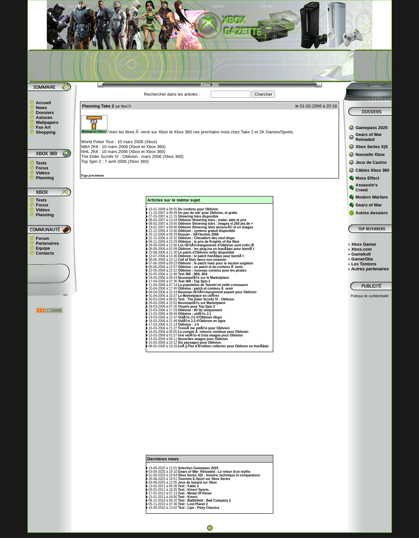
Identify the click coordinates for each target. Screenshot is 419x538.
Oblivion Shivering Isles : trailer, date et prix (212, 220)
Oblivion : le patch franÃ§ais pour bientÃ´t (211, 256)
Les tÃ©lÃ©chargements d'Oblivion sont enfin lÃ (216, 245)
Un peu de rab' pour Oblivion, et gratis (207, 213)
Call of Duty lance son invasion (202, 259)
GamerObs (362, 259)
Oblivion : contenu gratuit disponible (206, 231)
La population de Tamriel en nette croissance (213, 285)
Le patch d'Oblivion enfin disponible (206, 252)
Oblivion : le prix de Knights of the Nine (208, 241)
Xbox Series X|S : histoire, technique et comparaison (219, 475)
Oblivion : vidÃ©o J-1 (194, 314)
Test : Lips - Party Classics (199, 507)
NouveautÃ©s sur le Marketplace (203, 277)
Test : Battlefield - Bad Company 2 (204, 500)
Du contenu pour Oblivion (198, 209)
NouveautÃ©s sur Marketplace (202, 303)
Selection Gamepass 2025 (198, 468)
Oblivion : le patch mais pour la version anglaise (215, 263)
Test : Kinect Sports (193, 489)
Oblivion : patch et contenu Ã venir (205, 288)
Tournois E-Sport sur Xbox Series (204, 479)
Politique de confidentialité (370, 296)
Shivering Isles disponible (198, 216)
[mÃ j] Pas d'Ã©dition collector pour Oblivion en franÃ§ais (223, 346)
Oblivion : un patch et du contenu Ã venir (210, 267)
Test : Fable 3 (188, 486)
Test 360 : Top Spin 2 (194, 281)
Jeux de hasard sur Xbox (197, 482)
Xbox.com (361, 249)
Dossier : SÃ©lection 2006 (198, 234)
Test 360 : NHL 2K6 (193, 274)
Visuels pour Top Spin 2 (196, 306)
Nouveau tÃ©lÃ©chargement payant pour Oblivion (217, 292)
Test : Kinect (187, 497)
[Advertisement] (209, 66)
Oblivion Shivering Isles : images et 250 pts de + (215, 223)
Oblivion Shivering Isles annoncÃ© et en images (215, 227)
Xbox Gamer (363, 244)
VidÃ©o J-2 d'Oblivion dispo (200, 317)
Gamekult (361, 254)
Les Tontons (363, 263)
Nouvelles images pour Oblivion (203, 339)
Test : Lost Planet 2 (193, 504)
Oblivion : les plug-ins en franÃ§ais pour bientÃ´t (216, 249)
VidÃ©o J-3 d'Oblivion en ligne (202, 321)
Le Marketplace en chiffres (198, 296)
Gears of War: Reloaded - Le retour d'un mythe (214, 471)
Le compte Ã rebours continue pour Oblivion (213, 332)
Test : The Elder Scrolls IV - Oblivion (206, 299)
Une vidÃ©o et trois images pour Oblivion (210, 335)
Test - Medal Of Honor (195, 493)
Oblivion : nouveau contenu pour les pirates (212, 270)
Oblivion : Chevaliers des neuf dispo (206, 238)
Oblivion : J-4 (188, 324)
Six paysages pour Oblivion (199, 342)
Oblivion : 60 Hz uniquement (200, 310)
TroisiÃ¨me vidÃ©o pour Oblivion (203, 328)
